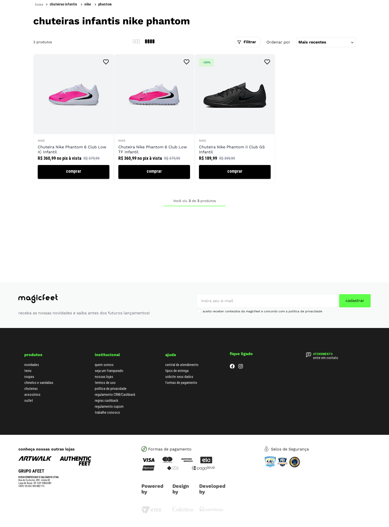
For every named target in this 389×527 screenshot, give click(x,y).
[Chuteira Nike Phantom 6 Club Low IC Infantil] (73, 119)
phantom (105, 4)
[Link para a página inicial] (39, 4)
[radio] (136, 42)
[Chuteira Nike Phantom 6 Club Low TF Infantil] (154, 119)
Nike (87, 4)
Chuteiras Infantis (63, 4)
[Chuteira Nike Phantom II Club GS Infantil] (235, 119)
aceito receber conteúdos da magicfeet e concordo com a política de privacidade (262, 311)
